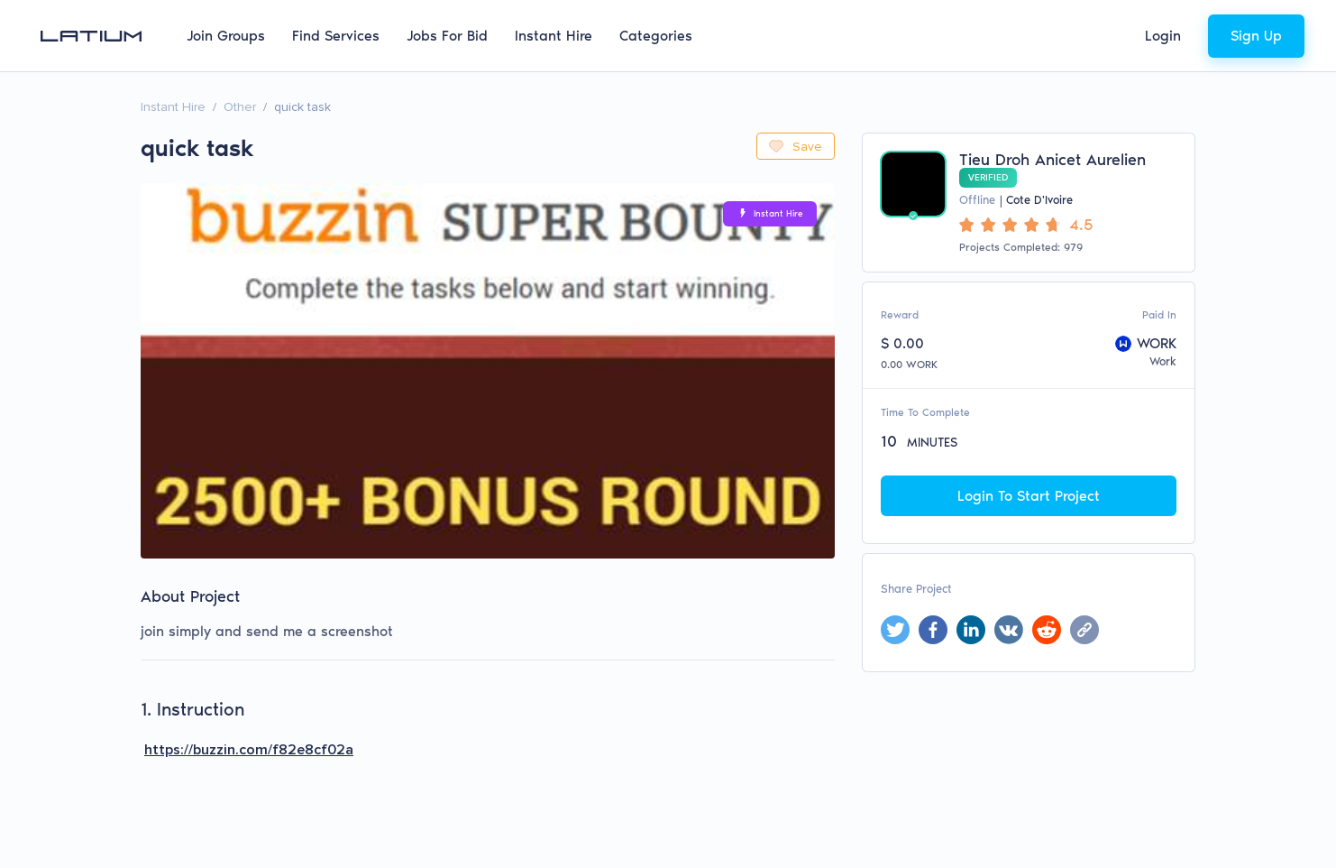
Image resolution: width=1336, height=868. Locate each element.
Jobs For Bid (447, 35)
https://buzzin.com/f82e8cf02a (248, 750)
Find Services (336, 35)
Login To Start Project (1028, 495)
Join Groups (226, 35)
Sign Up (1256, 35)
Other (240, 107)
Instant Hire (553, 35)
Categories (655, 35)
